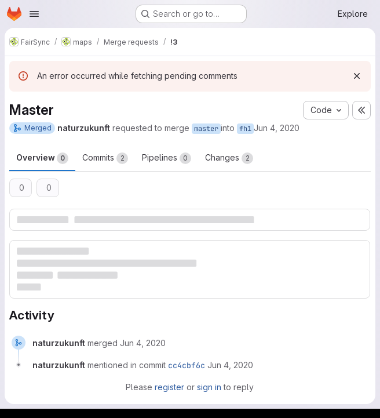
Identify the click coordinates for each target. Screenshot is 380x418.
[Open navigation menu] (34, 14)
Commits (105, 158)
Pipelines (166, 158)
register (169, 387)
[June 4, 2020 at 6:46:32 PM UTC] (143, 343)
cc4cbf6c (186, 365)
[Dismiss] (357, 76)
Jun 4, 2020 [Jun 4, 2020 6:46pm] (276, 128)
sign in (209, 387)
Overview (42, 158)
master (206, 128)
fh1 (245, 128)
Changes (229, 158)
